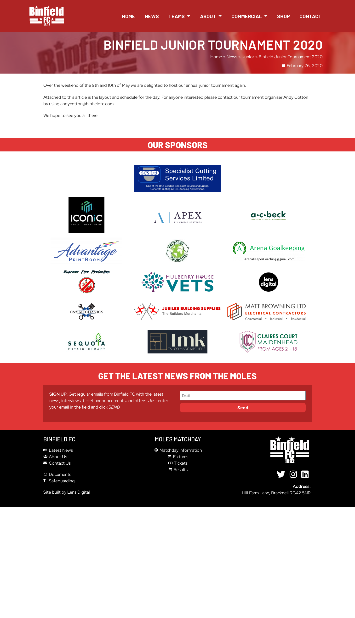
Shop (283, 16)
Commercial (249, 16)
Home (128, 16)
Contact (310, 16)
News (152, 16)
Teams (179, 16)
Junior (248, 56)
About (211, 16)
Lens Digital (78, 492)
